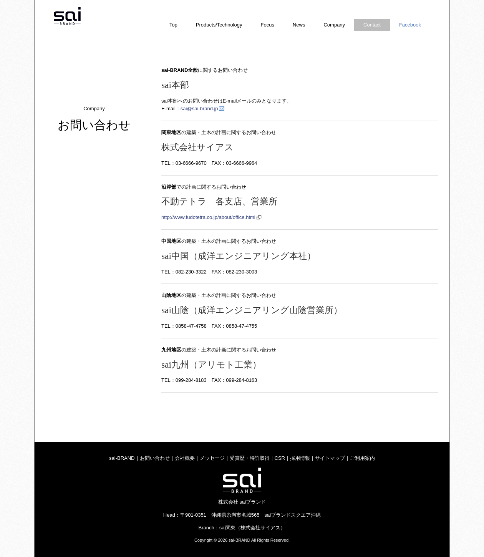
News (299, 25)
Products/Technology (219, 25)
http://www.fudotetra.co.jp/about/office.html (208, 217)
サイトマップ (330, 458)
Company (334, 25)
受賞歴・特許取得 (250, 458)
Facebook (410, 25)
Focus (267, 25)
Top (173, 25)
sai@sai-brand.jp (199, 108)
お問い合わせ (155, 458)
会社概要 (185, 458)
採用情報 (300, 458)
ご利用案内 (362, 458)
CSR (280, 458)
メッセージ (212, 458)
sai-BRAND (121, 458)
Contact (372, 25)
